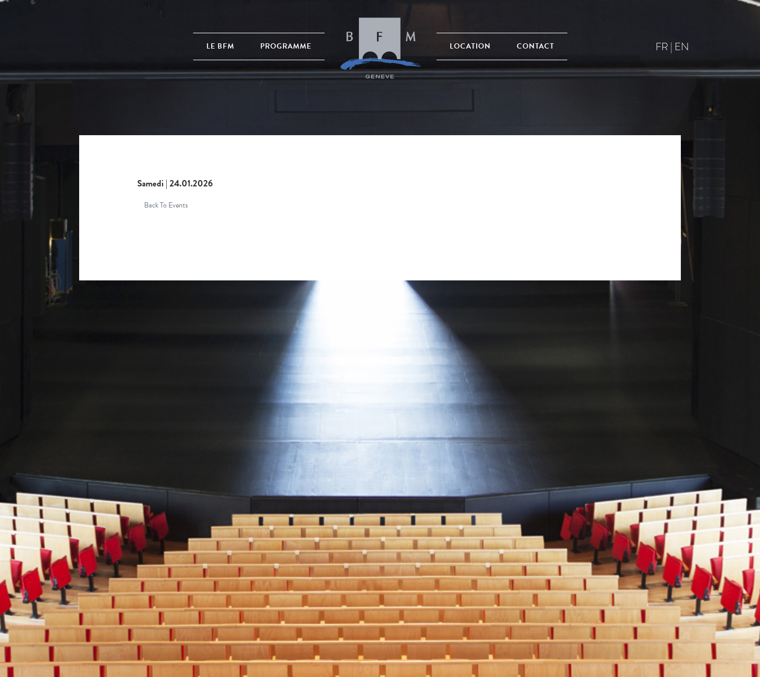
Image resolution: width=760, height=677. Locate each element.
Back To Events (166, 205)
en (681, 46)
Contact (535, 46)
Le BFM (220, 46)
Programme (285, 46)
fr (662, 46)
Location (470, 46)
